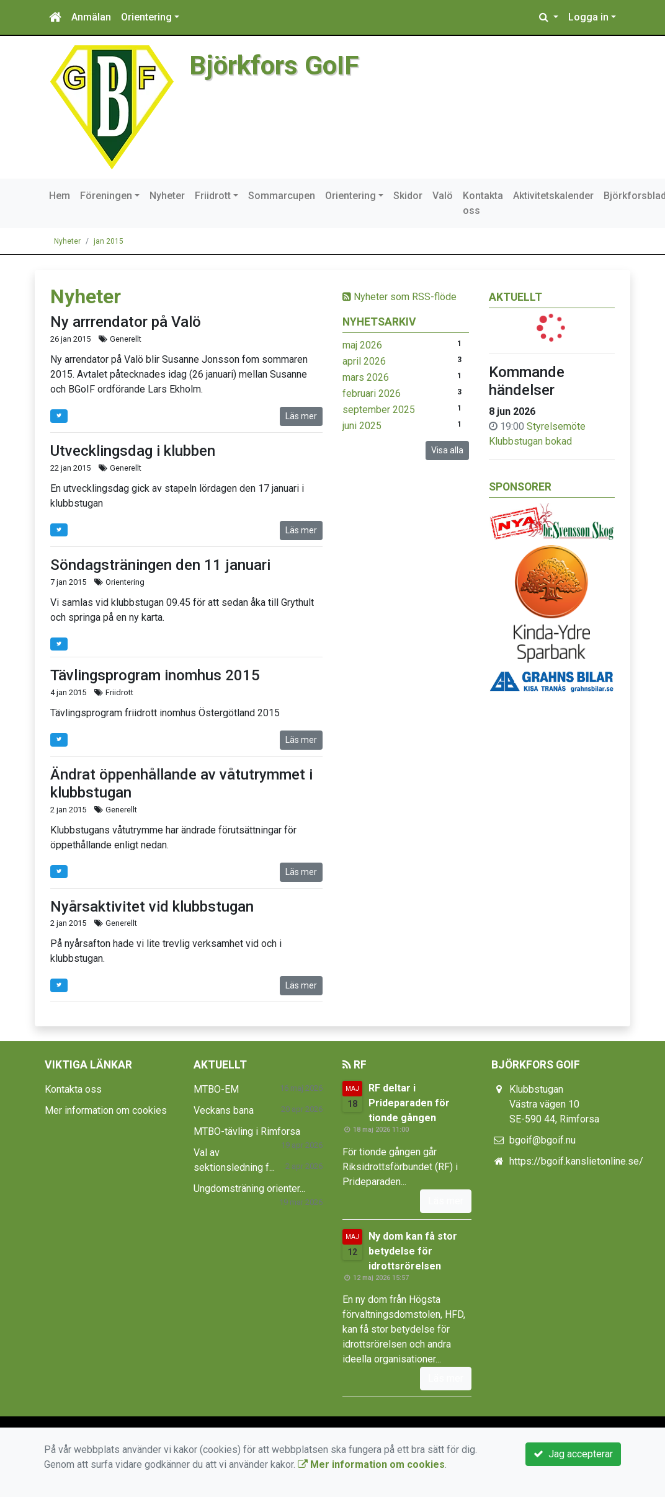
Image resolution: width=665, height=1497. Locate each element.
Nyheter (167, 196)
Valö (442, 196)
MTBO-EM (216, 1089)
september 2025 (378, 409)
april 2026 (364, 361)
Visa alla (447, 450)
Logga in (588, 17)
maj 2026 (362, 345)
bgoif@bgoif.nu (542, 1140)
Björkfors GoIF (275, 65)
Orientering (146, 17)
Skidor (407, 196)
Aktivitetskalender (553, 196)
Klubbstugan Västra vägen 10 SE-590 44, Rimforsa (554, 1104)
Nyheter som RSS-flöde (399, 297)
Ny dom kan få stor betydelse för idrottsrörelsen (412, 1251)
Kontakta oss (483, 203)
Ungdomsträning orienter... (249, 1188)
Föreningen (106, 196)
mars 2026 (365, 377)
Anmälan (91, 17)
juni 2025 (362, 426)
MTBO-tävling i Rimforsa (247, 1131)
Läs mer (301, 416)
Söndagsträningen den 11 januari (160, 565)
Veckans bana (224, 1110)
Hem (59, 196)
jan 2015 (108, 241)
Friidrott (213, 196)
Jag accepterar (573, 1454)
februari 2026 (371, 393)
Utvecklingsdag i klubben (132, 451)
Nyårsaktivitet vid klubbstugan (152, 906)
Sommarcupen (281, 196)
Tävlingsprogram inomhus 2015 (155, 675)
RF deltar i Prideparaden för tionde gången (409, 1103)
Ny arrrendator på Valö (125, 322)
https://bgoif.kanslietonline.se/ (576, 1161)
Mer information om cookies (106, 1110)
